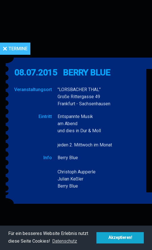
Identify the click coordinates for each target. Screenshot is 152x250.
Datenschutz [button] (64, 241)
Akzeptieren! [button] (120, 237)
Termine (18, 48)
